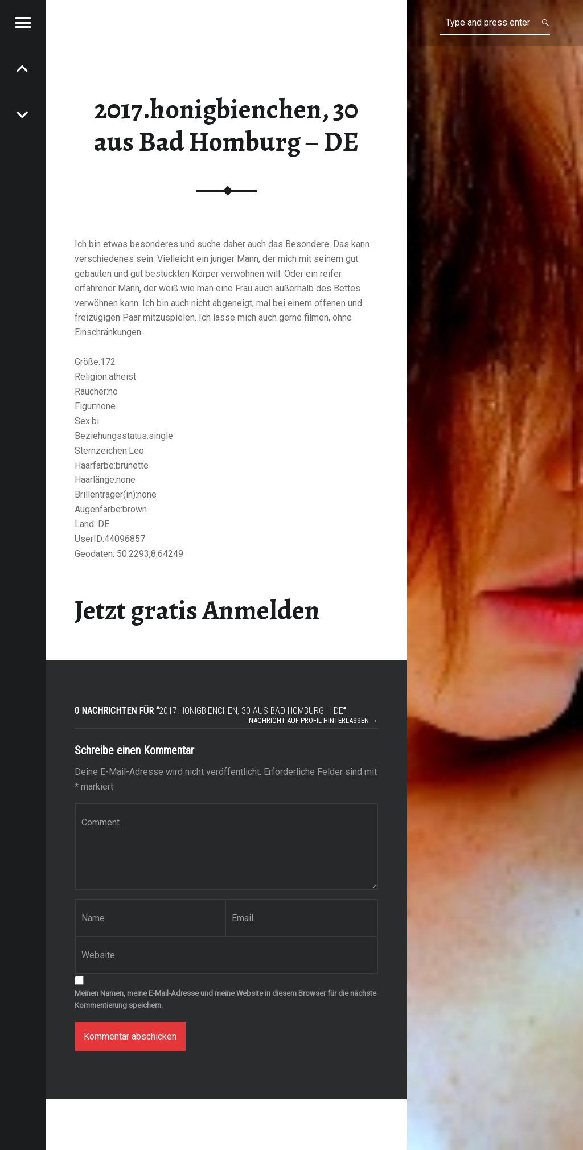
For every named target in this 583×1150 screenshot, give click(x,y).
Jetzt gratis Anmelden (197, 610)
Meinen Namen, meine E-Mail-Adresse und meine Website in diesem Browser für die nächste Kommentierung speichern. (225, 999)
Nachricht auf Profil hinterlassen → (313, 720)
